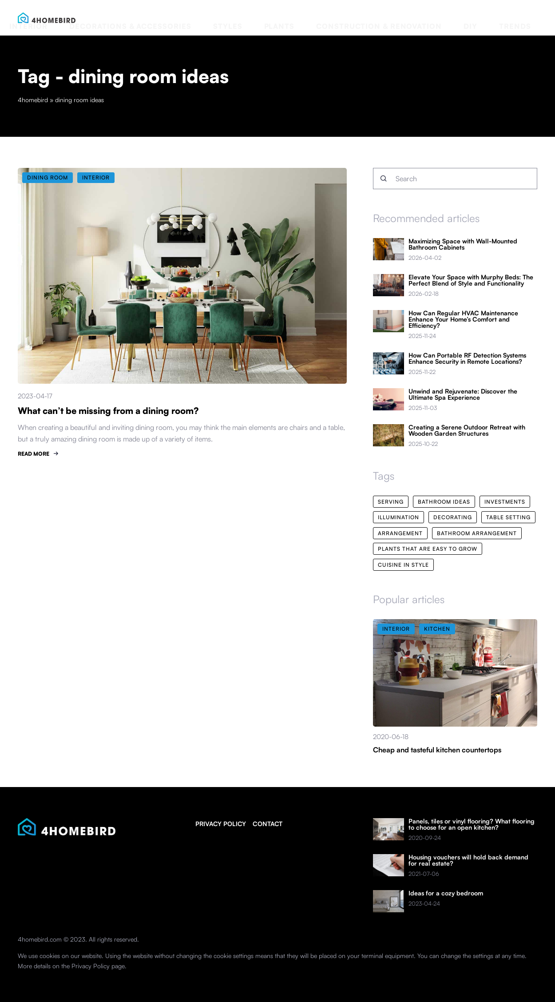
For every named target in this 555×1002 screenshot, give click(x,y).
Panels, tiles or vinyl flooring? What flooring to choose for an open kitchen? (471, 824)
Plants (361, 17)
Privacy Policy (90, 966)
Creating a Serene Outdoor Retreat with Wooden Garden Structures (466, 430)
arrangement (400, 533)
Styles (328, 17)
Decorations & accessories (258, 17)
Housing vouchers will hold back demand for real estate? (468, 860)
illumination (398, 517)
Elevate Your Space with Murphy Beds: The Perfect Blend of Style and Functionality (470, 280)
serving (391, 501)
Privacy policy (220, 823)
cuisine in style (403, 564)
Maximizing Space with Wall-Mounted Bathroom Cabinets (462, 244)
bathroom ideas (444, 501)
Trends (524, 17)
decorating (452, 517)
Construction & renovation (432, 17)
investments (504, 501)
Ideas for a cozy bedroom (445, 893)
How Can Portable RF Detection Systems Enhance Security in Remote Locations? (467, 358)
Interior (185, 17)
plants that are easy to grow (427, 548)
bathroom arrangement (477, 533)
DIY (497, 17)
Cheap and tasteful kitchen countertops (437, 749)
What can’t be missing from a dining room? (108, 410)
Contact (267, 823)
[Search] (383, 178)
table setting (508, 517)
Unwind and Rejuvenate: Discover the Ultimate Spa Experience (462, 394)
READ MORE (33, 453)
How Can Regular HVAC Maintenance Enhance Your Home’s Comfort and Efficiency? (463, 319)
